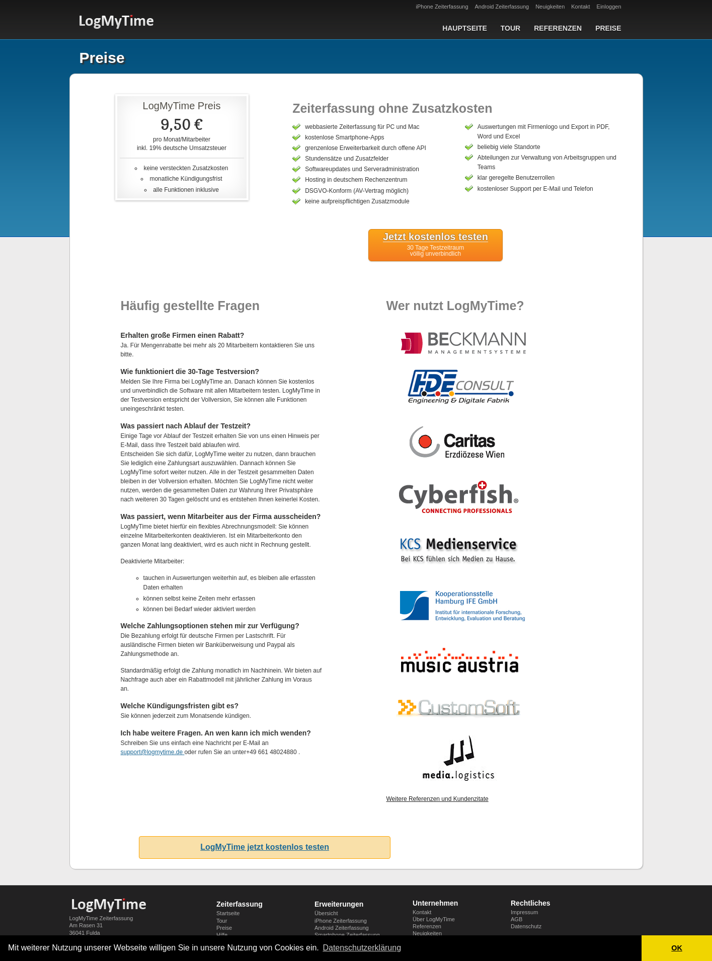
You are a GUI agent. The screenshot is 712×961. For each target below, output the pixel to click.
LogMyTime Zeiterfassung (101, 918)
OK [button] (676, 948)
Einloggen (609, 7)
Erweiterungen (338, 904)
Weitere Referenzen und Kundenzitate (437, 798)
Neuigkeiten (550, 7)
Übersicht (326, 913)
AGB (516, 919)
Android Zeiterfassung (502, 7)
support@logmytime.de (153, 752)
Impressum (524, 912)
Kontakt (580, 7)
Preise (608, 28)
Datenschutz (526, 926)
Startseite (228, 913)
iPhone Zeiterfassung (442, 7)
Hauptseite (464, 28)
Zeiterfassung (239, 904)
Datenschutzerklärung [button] (362, 947)
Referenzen (558, 28)
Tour (510, 28)
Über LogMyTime (434, 919)
